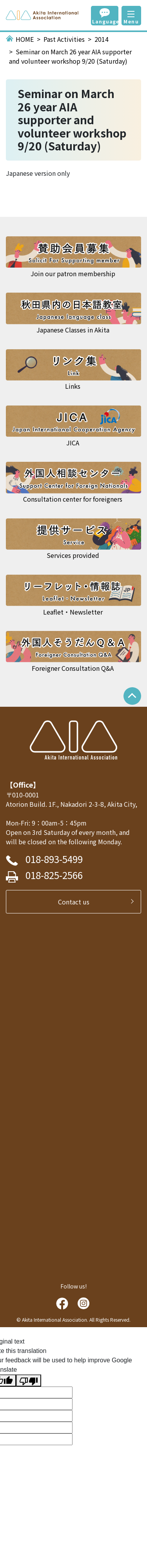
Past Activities (64, 39)
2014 (101, 39)
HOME (25, 39)
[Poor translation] (28, 1380)
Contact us (77, 901)
